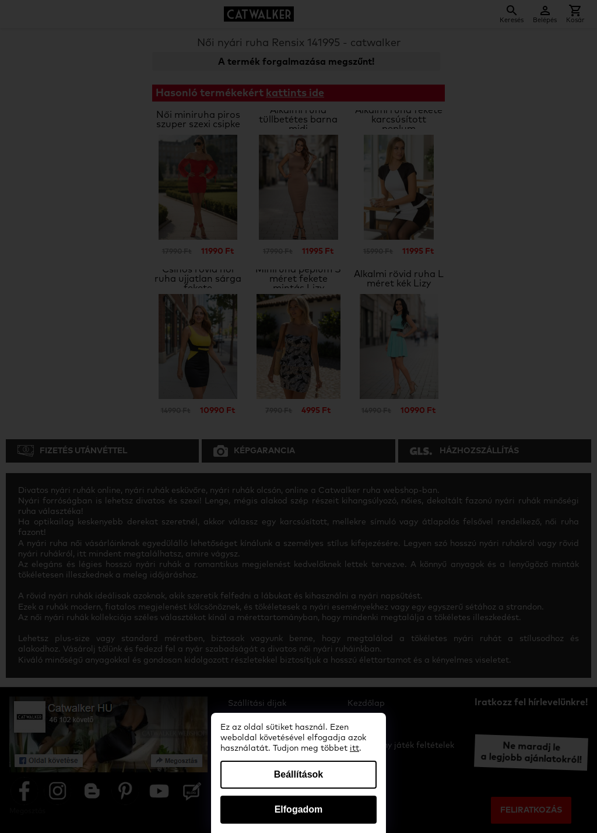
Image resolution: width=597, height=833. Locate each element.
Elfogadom (299, 809)
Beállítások (298, 774)
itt (354, 748)
